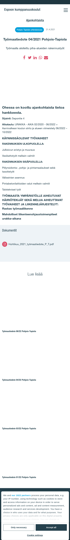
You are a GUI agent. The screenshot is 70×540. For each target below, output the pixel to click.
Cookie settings (35, 535)
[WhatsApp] (40, 57)
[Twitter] (30, 57)
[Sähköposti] (46, 57)
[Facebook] (24, 57)
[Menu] (65, 8)
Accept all (51, 527)
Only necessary (19, 527)
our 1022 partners (21, 495)
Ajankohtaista (35, 20)
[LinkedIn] (35, 57)
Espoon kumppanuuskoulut (22, 9)
